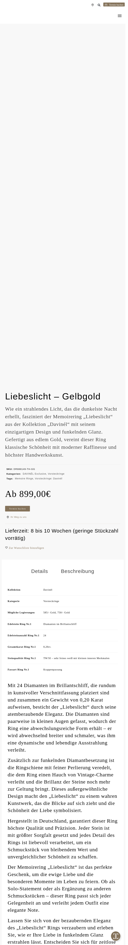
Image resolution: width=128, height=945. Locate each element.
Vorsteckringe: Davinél (48, 478)
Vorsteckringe (56, 473)
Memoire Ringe (24, 478)
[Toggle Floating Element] (115, 936)
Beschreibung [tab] (77, 578)
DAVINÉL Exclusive (34, 473)
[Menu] (120, 16)
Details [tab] (39, 578)
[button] (102, 5)
